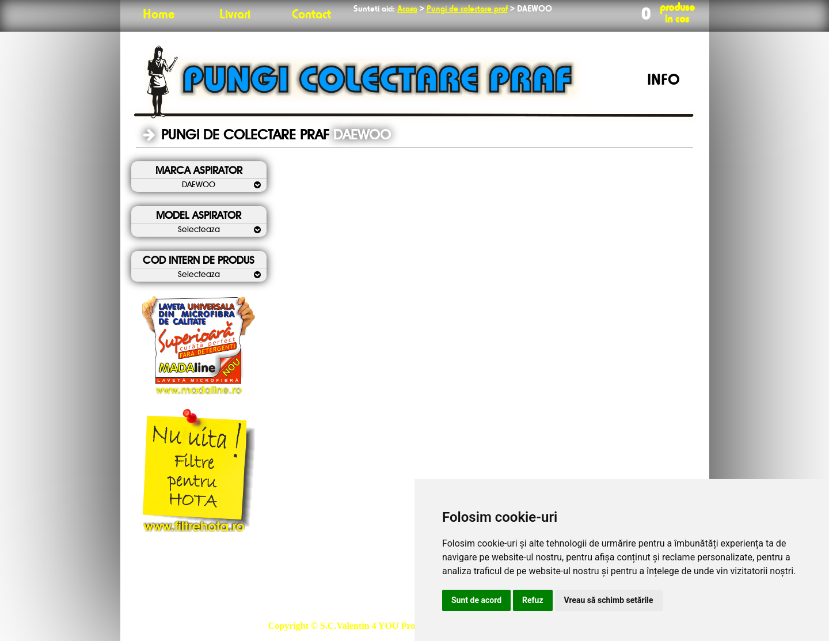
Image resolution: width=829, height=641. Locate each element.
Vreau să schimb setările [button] (608, 600)
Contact (311, 15)
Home (158, 15)
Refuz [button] (532, 600)
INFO (663, 81)
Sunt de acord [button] (476, 600)
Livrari (234, 15)
